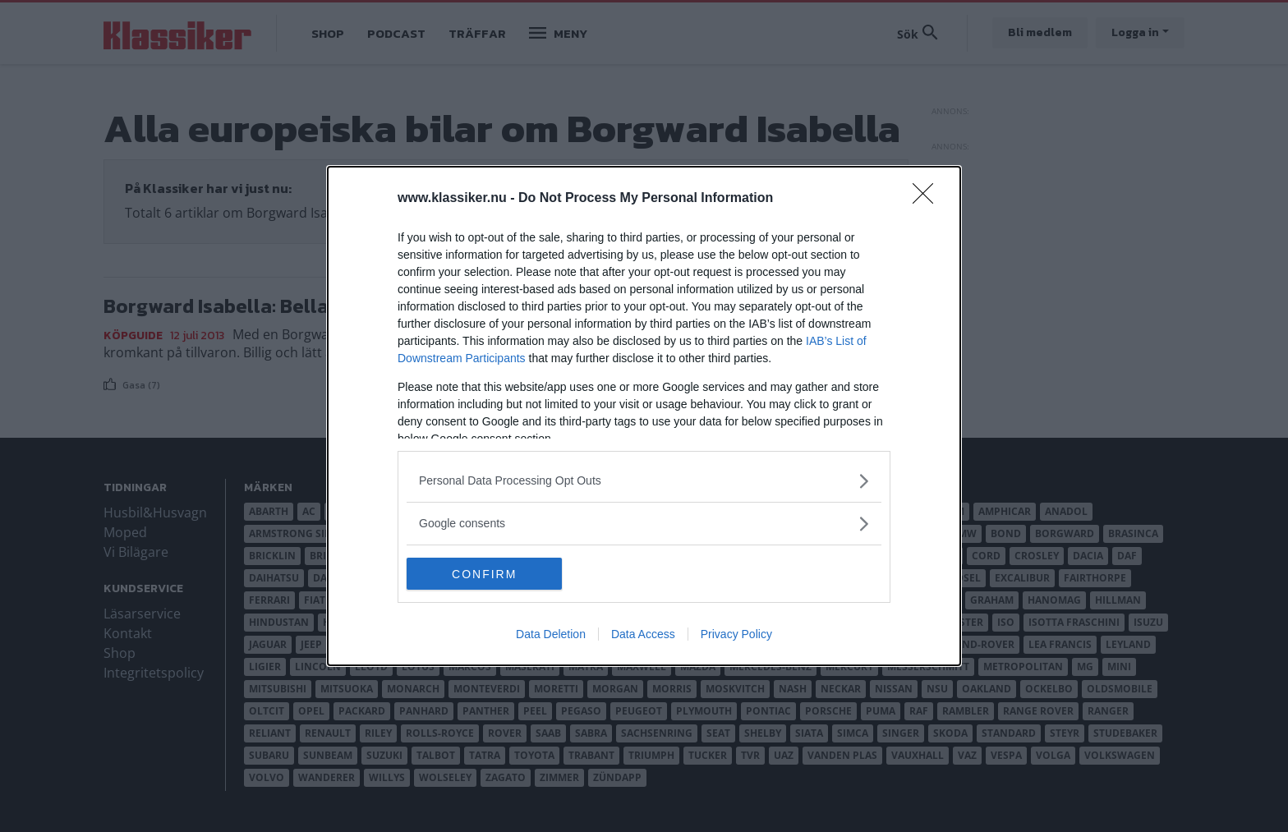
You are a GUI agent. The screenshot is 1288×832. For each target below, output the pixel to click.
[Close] (928, 198)
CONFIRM (484, 573)
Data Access (643, 634)
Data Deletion (551, 634)
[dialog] (644, 416)
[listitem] (644, 481)
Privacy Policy (736, 634)
